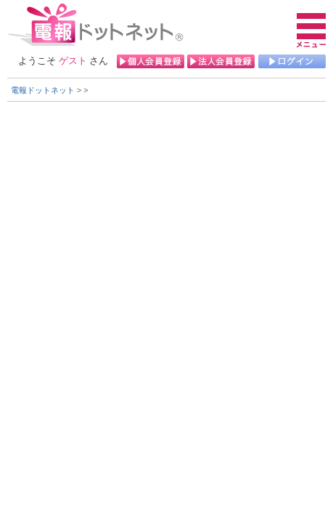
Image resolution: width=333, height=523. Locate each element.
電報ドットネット (43, 90)
